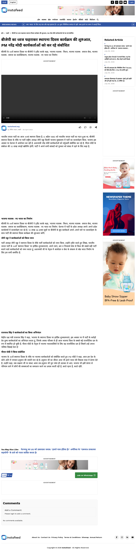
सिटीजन (92, 20)
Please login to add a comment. (18, 514)
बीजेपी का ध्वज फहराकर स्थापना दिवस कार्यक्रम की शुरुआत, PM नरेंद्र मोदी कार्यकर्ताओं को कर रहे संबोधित (43, 33)
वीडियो (81, 20)
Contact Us (45, 537)
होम (39, 20)
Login (131, 2)
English (13, 2)
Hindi (4, 2)
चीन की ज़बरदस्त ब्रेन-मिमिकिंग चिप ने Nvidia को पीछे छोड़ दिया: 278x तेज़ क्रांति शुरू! (117, 69)
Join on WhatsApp (86, 475)
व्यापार (69, 20)
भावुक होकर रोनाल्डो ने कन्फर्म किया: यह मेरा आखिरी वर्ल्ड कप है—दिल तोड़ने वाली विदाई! (117, 58)
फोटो (86, 20)
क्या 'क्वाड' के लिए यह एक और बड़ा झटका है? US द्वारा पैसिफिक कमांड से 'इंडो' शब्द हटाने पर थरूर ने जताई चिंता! (63, 24)
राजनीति (62, 20)
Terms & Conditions (72, 537)
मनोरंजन (55, 20)
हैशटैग (75, 20)
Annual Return (96, 537)
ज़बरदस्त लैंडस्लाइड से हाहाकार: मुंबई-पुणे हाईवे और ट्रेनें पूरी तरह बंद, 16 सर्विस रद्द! (118, 80)
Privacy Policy (57, 537)
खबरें (7, 33)
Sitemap (85, 537)
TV (6, 475)
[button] (97, 20)
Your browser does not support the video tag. (49, 99)
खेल (49, 20)
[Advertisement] (49, 67)
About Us (36, 537)
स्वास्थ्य (44, 20)
